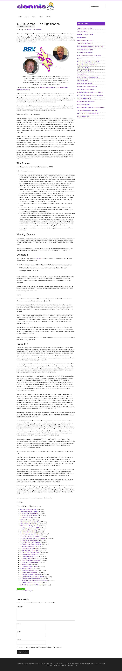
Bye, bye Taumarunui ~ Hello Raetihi (87, 65)
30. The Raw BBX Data (26, 568)
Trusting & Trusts (82, 74)
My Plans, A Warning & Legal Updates (87, 77)
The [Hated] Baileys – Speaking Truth (87, 110)
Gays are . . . (80, 59)
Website (19, 639)
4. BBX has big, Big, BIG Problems (29, 516)
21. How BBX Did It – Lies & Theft (29, 550)
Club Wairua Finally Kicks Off (85, 83)
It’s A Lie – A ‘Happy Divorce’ (85, 34)
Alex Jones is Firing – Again (85, 49)
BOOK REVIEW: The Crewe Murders (87, 86)
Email (18, 632)
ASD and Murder (81, 37)
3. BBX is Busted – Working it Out (29, 513)
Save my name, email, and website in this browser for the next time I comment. (40, 647)
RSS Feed (55, 665)
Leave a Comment (36, 29)
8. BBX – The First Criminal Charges (29, 524)
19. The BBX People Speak (27, 546)
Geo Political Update (82, 80)
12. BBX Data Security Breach (28, 532)
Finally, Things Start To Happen (85, 71)
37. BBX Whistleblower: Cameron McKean (31, 583)
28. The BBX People (25, 564)
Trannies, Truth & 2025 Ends (84, 28)
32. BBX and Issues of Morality (28, 572)
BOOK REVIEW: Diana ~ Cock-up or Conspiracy (90, 95)
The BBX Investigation (27, 590)
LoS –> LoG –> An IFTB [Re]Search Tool (88, 113)
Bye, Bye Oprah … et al (83, 116)
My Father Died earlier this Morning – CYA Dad (90, 92)
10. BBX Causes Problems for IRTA (29, 528)
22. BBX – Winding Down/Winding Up (30, 552)
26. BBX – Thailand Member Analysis (30, 560)
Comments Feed (62, 665)
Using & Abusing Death (83, 104)
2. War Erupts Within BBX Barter (28, 511)
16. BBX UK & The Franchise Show (29, 540)
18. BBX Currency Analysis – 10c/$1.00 (30, 544)
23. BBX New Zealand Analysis (28, 554)
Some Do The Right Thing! (84, 98)
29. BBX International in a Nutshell (29, 566)
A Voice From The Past (83, 68)
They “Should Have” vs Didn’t (85, 43)
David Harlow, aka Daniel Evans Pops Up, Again (90, 46)
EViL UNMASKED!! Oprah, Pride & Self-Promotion (90, 107)
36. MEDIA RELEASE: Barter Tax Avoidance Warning (34, 581)
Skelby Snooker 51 (82, 31)
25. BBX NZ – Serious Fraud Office (29, 558)
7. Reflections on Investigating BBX (29, 522)
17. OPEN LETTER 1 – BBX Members (30, 542)
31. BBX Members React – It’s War (29, 570)
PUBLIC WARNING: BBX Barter (28, 509)
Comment (20, 606)
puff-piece (39, 258)
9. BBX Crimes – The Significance (29, 526)
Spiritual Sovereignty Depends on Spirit (88, 62)
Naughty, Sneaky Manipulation (85, 40)
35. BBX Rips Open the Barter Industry (30, 578)
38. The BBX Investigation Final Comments (31, 585)
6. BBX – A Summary (25, 520)
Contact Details (94, 663)
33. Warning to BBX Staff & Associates (30, 574)
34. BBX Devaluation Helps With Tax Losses (32, 576)
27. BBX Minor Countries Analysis (29, 562)
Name (19, 624)
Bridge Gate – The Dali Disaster (86, 101)
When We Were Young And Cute (85, 89)
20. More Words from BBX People (29, 548)
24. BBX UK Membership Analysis (29, 556)
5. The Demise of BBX (26, 518)
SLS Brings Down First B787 (85, 52)
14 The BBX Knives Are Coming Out (29, 536)
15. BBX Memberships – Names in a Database (32, 538)
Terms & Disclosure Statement (82, 663)
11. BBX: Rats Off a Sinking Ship (28, 530)
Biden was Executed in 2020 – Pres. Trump (89, 55)
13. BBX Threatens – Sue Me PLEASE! (30, 534)
